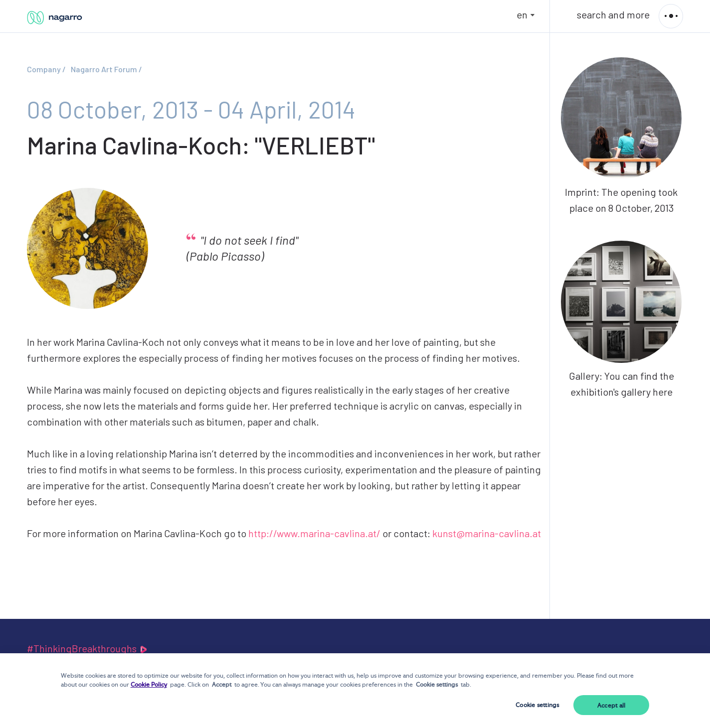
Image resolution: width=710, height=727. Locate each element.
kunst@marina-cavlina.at (486, 533)
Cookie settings (537, 705)
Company (44, 69)
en (522, 14)
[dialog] (355, 690)
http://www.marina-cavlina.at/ (314, 533)
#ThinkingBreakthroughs (87, 648)
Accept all (611, 706)
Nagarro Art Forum (104, 69)
